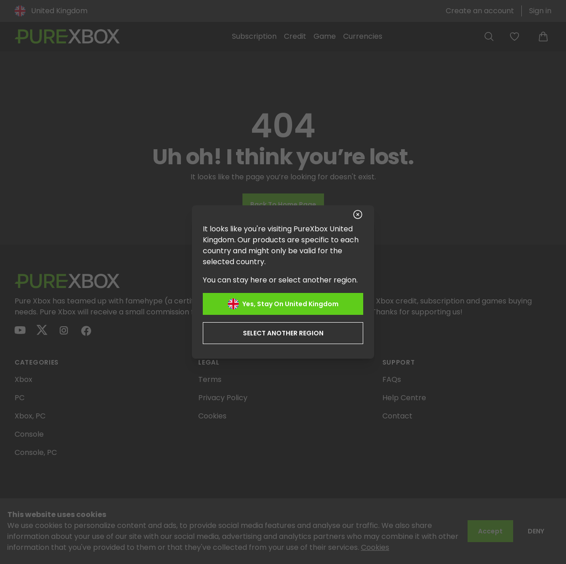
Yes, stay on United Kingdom (283, 303)
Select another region (283, 333)
